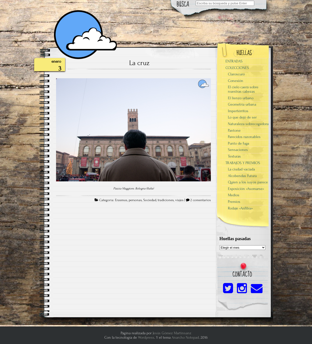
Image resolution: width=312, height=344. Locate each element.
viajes (179, 200)
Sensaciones (238, 149)
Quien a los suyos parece (248, 182)
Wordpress (146, 337)
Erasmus (121, 200)
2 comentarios (200, 200)
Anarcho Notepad (185, 337)
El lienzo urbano (241, 98)
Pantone (234, 130)
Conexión (235, 81)
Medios (233, 195)
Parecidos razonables (244, 137)
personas (135, 200)
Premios (234, 201)
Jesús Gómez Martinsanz (172, 333)
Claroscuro (236, 74)
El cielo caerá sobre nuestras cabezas (243, 89)
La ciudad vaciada (241, 169)
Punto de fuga (238, 143)
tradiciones (166, 200)
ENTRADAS (234, 61)
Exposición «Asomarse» (246, 189)
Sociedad (149, 200)
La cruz (139, 63)
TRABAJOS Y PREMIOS (242, 163)
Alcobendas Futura (242, 176)
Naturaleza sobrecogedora (248, 124)
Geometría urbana (242, 104)
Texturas (234, 156)
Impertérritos (238, 111)
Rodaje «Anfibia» (240, 208)
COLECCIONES (237, 68)
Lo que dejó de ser (242, 117)
